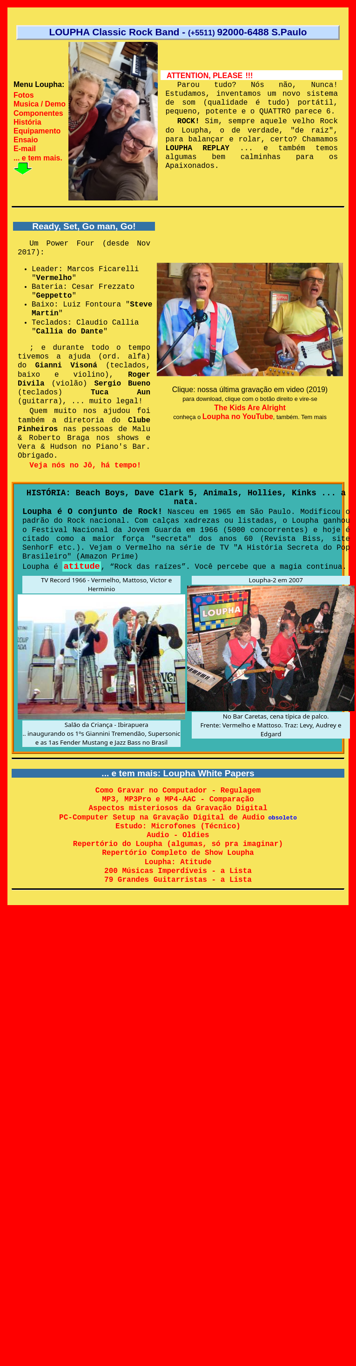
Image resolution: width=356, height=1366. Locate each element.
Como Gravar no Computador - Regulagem (178, 791)
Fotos (23, 95)
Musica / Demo (39, 104)
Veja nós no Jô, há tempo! (85, 465)
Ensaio (25, 140)
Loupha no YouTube (237, 416)
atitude (81, 567)
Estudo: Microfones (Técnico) (178, 827)
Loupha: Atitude (177, 863)
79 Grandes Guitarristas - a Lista (178, 881)
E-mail (24, 149)
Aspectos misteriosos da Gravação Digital (177, 809)
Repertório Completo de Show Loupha (178, 854)
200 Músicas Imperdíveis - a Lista (178, 872)
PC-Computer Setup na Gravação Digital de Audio (162, 818)
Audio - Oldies (178, 836)
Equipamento (36, 131)
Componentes (38, 113)
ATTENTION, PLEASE (204, 76)
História (27, 122)
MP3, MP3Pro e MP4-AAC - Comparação (178, 800)
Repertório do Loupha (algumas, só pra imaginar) (178, 845)
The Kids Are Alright (250, 408)
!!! (249, 76)
